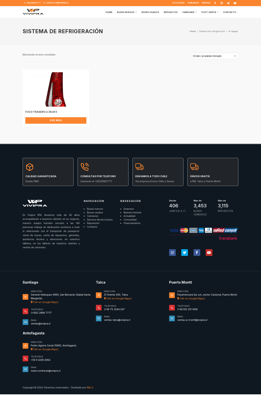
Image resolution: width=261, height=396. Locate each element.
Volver (233, 31)
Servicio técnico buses (100, 219)
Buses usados (95, 212)
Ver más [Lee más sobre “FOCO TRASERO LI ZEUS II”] (56, 120)
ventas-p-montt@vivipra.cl (192, 319)
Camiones (92, 216)
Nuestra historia (132, 212)
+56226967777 (32, 3)
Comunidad (193, 3)
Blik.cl (90, 387)
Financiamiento (132, 223)
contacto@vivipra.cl (56, 3)
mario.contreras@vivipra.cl (45, 370)
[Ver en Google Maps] (44, 302)
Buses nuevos (95, 208)
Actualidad (178, 3)
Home (193, 31)
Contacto (92, 226)
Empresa (206, 3)
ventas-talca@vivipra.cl (117, 319)
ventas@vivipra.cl (40, 323)
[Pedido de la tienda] (214, 56)
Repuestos (93, 223)
